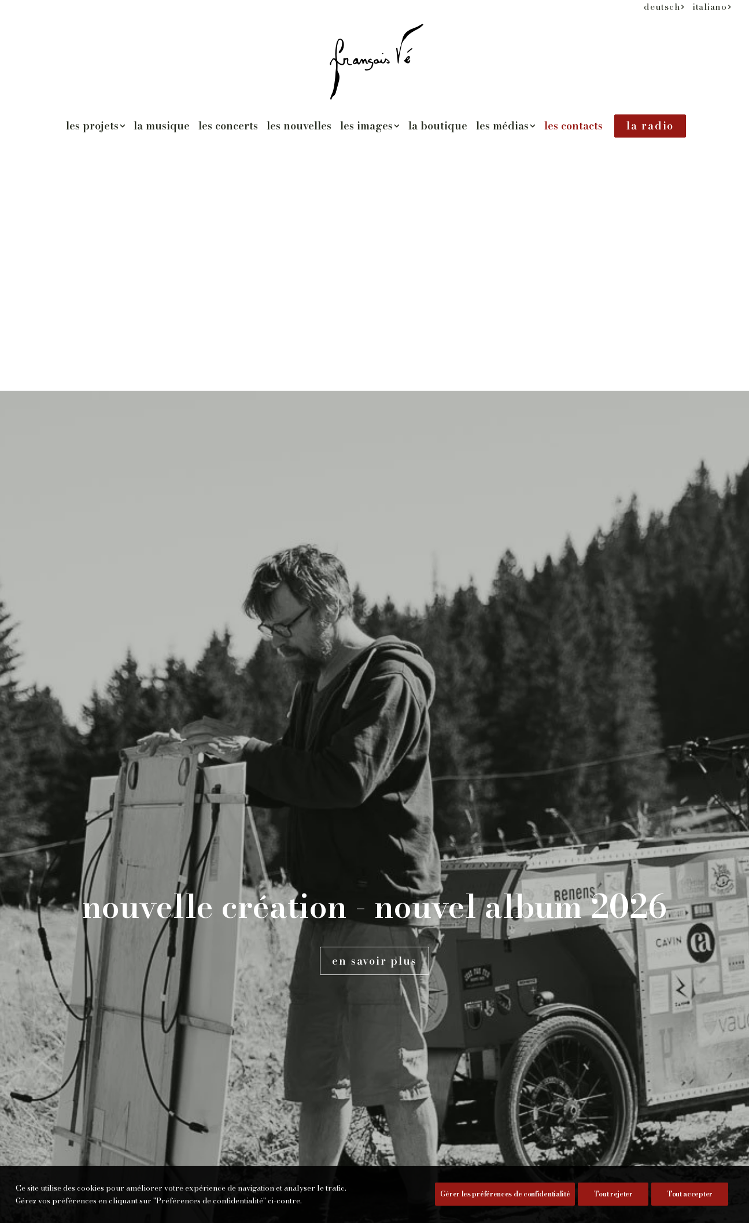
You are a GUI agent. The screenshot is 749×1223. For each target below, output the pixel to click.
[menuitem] (664, 6)
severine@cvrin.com (130, 532)
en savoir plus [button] (374, 310)
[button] (86, 702)
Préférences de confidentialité (106, 1207)
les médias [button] (506, 126)
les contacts (573, 126)
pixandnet (227, 1207)
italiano (712, 6)
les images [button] (370, 126)
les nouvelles (299, 126)
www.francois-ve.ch (127, 627)
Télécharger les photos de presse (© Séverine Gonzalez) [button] (208, 833)
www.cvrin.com (117, 514)
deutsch (664, 6)
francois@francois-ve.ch (139, 645)
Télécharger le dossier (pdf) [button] (176, 786)
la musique (162, 126)
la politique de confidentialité (549, 866)
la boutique (437, 126)
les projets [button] (96, 126)
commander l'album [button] (151, 746)
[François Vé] (374, 61)
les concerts (228, 126)
